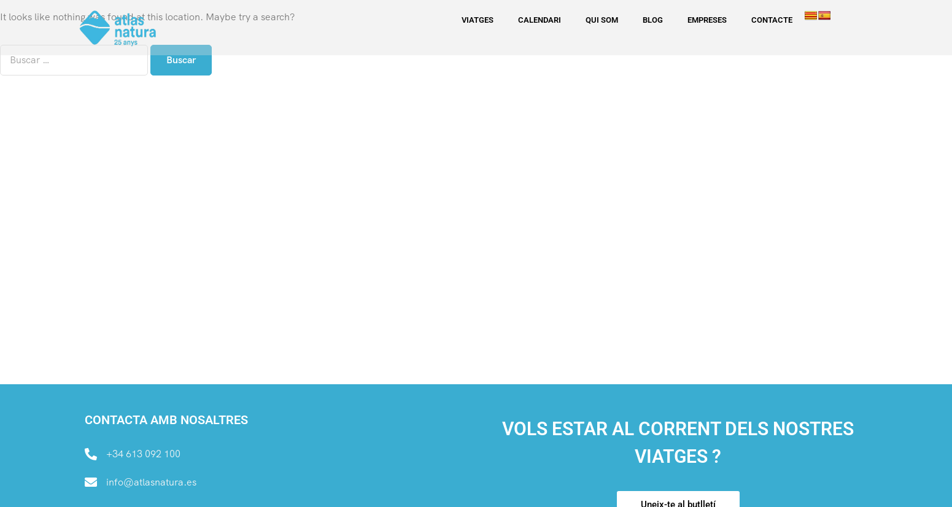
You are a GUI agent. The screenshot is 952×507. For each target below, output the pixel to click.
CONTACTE (771, 20)
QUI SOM (602, 20)
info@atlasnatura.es (151, 482)
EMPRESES (707, 20)
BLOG (653, 20)
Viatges (477, 20)
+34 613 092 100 (143, 453)
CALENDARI (539, 20)
